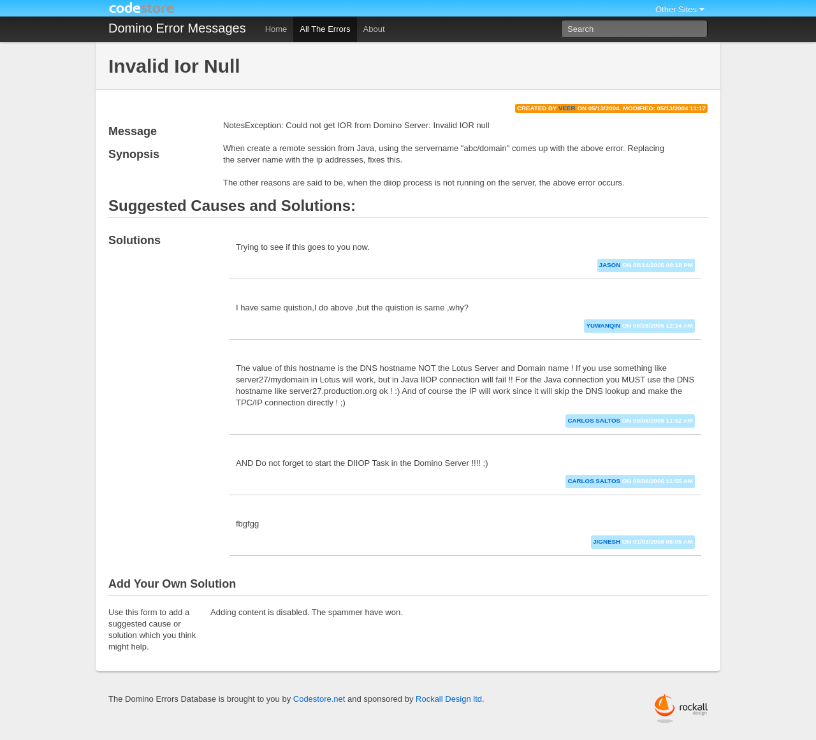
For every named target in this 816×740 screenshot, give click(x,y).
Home (276, 29)
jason (610, 264)
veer (567, 108)
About (374, 29)
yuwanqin (603, 325)
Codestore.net (319, 699)
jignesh (606, 541)
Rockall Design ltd (449, 699)
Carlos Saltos (593, 420)
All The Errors (325, 29)
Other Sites (676, 9)
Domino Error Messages (177, 28)
